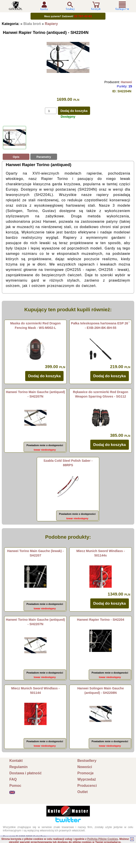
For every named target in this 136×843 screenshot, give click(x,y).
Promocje (85, 773)
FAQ (13, 779)
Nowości (84, 767)
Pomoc (15, 785)
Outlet (82, 792)
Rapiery (51, 24)
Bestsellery (86, 761)
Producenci (87, 785)
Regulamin (18, 767)
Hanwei (126, 82)
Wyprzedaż (86, 779)
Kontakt (16, 761)
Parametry (43, 157)
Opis (16, 157)
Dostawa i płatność (25, 773)
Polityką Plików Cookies (102, 839)
